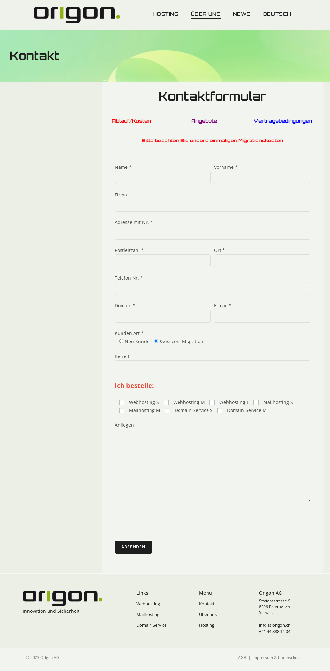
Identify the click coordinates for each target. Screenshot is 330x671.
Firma (121, 195)
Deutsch (277, 14)
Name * (123, 167)
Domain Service (151, 625)
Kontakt (207, 604)
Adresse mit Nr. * (134, 222)
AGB (242, 657)
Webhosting (148, 604)
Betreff (122, 356)
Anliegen (124, 425)
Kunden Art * (129, 333)
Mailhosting (147, 614)
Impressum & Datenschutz (276, 657)
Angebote (203, 121)
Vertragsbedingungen (283, 121)
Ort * (219, 250)
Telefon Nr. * (129, 278)
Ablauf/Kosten (132, 121)
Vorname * (225, 167)
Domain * (125, 305)
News (242, 14)
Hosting (165, 14)
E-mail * (223, 305)
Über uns (206, 14)
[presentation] (164, 521)
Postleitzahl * (129, 250)
